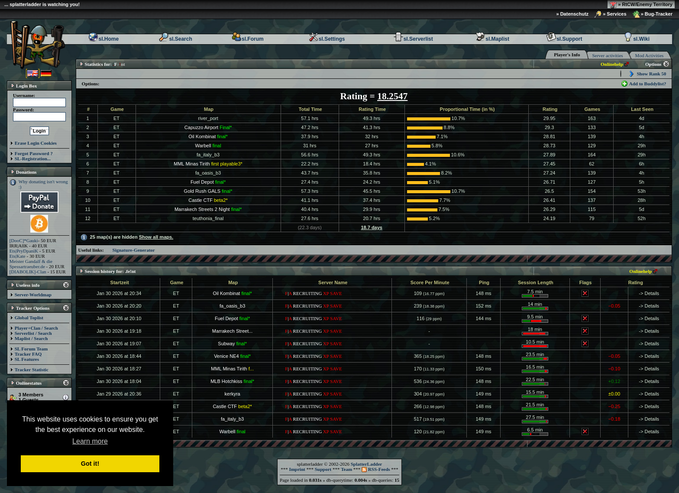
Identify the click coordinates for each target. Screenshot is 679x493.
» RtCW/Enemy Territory (641, 4)
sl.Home (103, 39)
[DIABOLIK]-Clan (28, 271)
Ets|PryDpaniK (24, 250)
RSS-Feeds (376, 469)
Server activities (607, 55)
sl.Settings (326, 39)
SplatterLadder (366, 464)
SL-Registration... (33, 158)
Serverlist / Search (33, 333)
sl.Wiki (636, 39)
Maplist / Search (31, 338)
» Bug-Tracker (653, 14)
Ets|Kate (18, 256)
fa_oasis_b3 (208, 172)
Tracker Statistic (31, 369)
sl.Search (175, 39)
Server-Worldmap (33, 294)
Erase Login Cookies (36, 143)
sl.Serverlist (413, 39)
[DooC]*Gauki (24, 240)
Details (652, 293)
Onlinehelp (612, 64)
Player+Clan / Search (36, 328)
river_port (208, 118)
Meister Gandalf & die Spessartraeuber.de (31, 264)
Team (346, 469)
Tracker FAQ (28, 354)
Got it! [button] (90, 463)
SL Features (27, 359)
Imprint (297, 469)
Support (323, 469)
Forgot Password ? (34, 153)
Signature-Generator (134, 250)
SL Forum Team (31, 348)
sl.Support (564, 39)
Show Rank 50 (651, 73)
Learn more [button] (90, 441)
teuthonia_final (208, 218)
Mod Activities (649, 55)
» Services (611, 14)
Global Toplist (29, 317)
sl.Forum (247, 39)
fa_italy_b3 (208, 154)
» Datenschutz (572, 13)
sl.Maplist (492, 39)
